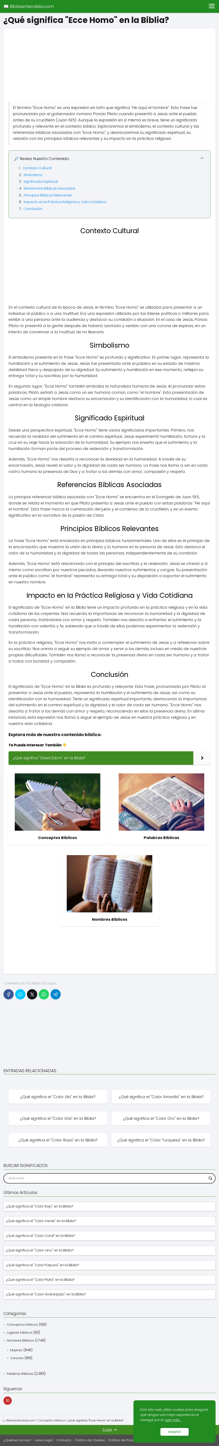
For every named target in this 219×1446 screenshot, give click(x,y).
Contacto (63, 1440)
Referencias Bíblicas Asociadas (49, 188)
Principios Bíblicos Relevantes (48, 195)
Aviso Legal (43, 1440)
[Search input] (107, 1178)
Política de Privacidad (125, 1440)
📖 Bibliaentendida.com (28, 6)
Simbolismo (33, 174)
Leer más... (173, 1420)
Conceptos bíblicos (22, 1324)
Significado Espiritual (41, 181)
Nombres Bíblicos (20, 1340)
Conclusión (33, 208)
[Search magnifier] (210, 1178)
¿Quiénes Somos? (17, 1440)
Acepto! (174, 1431)
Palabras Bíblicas (20, 1373)
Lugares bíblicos (19, 1332)
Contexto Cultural (37, 168)
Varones (17, 1358)
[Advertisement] (109, 59)
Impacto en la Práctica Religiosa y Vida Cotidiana (65, 201)
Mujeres (16, 1350)
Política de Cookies (90, 1440)
